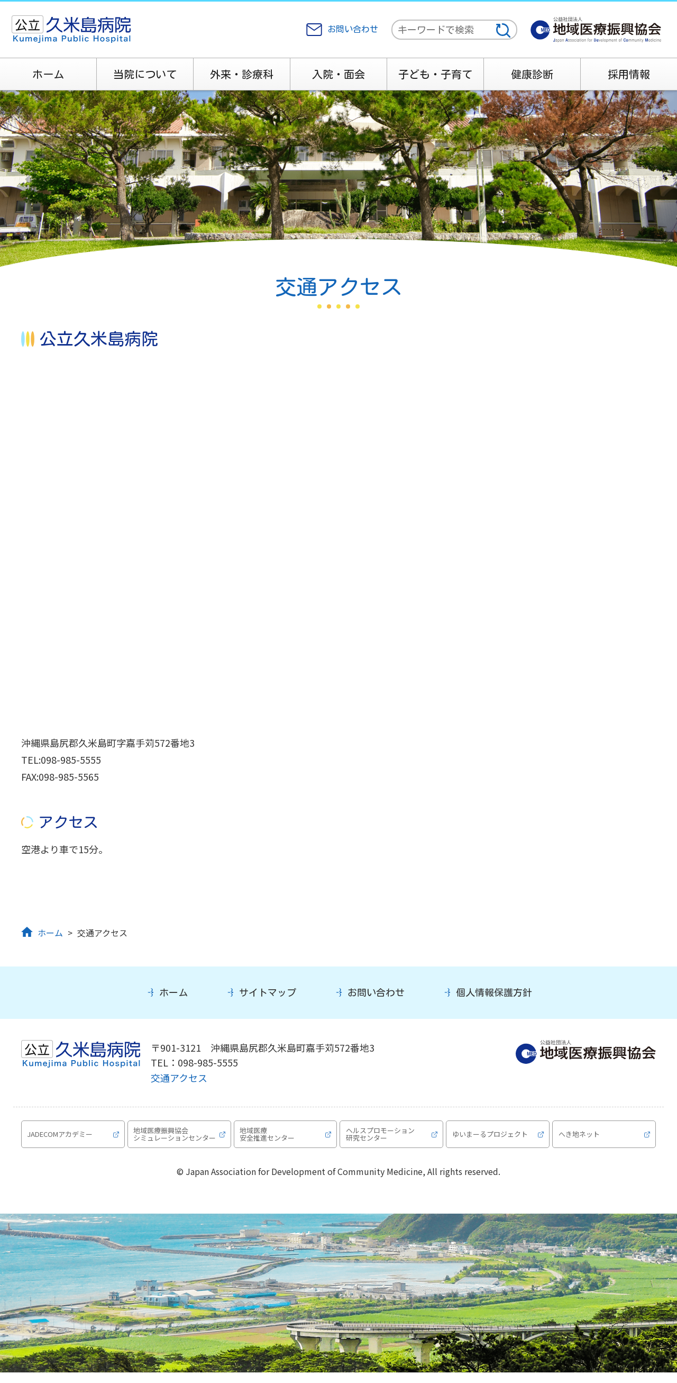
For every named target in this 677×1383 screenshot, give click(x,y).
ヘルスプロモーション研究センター (381, 1138)
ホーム (48, 74)
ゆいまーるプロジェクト (491, 1139)
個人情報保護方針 (494, 992)
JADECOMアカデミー (61, 1139)
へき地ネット (580, 1139)
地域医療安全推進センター (268, 1138)
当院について (145, 74)
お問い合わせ (352, 29)
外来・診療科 (241, 74)
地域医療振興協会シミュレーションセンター (173, 1139)
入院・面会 (338, 74)
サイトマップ (267, 992)
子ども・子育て (435, 74)
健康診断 (532, 74)
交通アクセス (179, 1077)
